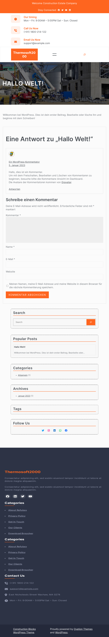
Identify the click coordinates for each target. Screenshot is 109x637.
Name (10, 246)
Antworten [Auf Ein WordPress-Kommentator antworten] (14, 189)
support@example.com (21, 582)
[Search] (81, 321)
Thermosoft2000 (24, 54)
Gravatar (66, 182)
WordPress (61, 632)
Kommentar (13, 215)
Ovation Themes (83, 629)
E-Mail (10, 259)
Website (10, 271)
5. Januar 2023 (17, 165)
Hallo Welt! (28, 347)
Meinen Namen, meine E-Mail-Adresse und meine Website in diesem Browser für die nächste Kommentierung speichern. (55, 286)
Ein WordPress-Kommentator (24, 161)
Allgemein (30, 374)
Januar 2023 (31, 395)
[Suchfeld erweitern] (84, 54)
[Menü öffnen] (54, 54)
